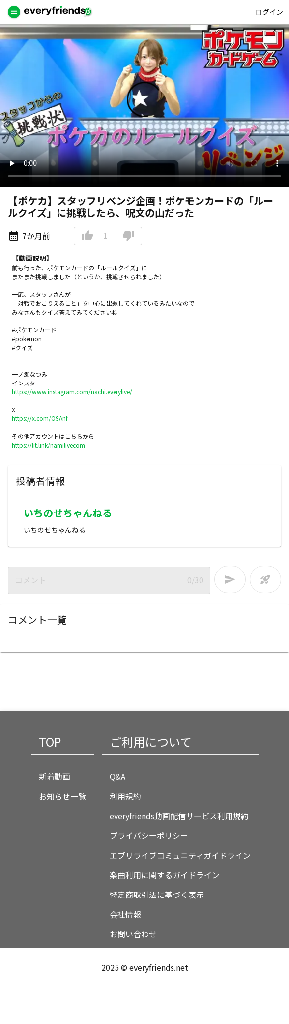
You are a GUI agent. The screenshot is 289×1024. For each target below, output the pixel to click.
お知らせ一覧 (62, 796)
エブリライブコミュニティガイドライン (180, 855)
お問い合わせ (133, 934)
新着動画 (54, 776)
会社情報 (125, 914)
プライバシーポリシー (149, 835)
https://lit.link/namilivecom (48, 445)
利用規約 (125, 796)
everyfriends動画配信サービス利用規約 (179, 816)
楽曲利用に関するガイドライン (165, 875)
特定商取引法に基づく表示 (157, 894)
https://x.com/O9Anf (40, 418)
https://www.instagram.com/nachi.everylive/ (72, 391)
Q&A (117, 776)
